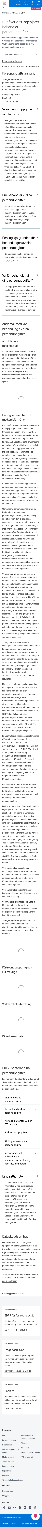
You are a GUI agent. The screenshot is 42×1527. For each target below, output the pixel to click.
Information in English (12, 61)
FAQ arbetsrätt (27, 1457)
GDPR (5, 1523)
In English (6, 1475)
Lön (3, 1436)
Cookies (13, 1523)
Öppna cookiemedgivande (28, 1523)
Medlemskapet (8, 1457)
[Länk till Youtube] (15, 1507)
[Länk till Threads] (31, 1507)
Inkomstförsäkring (9, 1440)
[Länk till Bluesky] (25, 1507)
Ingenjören (6, 1471)
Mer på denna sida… (21, 54)
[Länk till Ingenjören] (36, 1507)
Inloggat (5, 1496)
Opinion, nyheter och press (10, 1451)
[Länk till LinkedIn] (10, 1507)
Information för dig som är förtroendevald (20, 66)
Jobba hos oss (8, 1462)
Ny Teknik (25, 1448)
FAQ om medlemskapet (30, 1452)
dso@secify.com (9, 1281)
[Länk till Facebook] (5, 1507)
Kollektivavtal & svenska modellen (28, 1437)
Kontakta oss (7, 1491)
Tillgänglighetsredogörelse (11, 1480)
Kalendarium (7, 1445)
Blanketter (25, 1443)
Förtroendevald (8, 1466)
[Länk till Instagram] (20, 1507)
